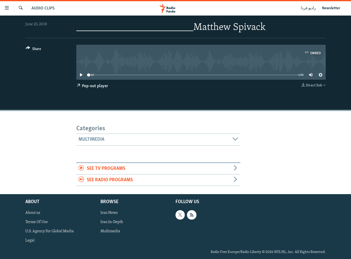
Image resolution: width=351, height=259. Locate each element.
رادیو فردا (308, 8)
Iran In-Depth (111, 222)
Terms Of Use (36, 222)
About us (32, 213)
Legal (29, 241)
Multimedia (110, 231)
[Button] (33, 50)
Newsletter (331, 8)
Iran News (109, 213)
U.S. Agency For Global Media (49, 231)
